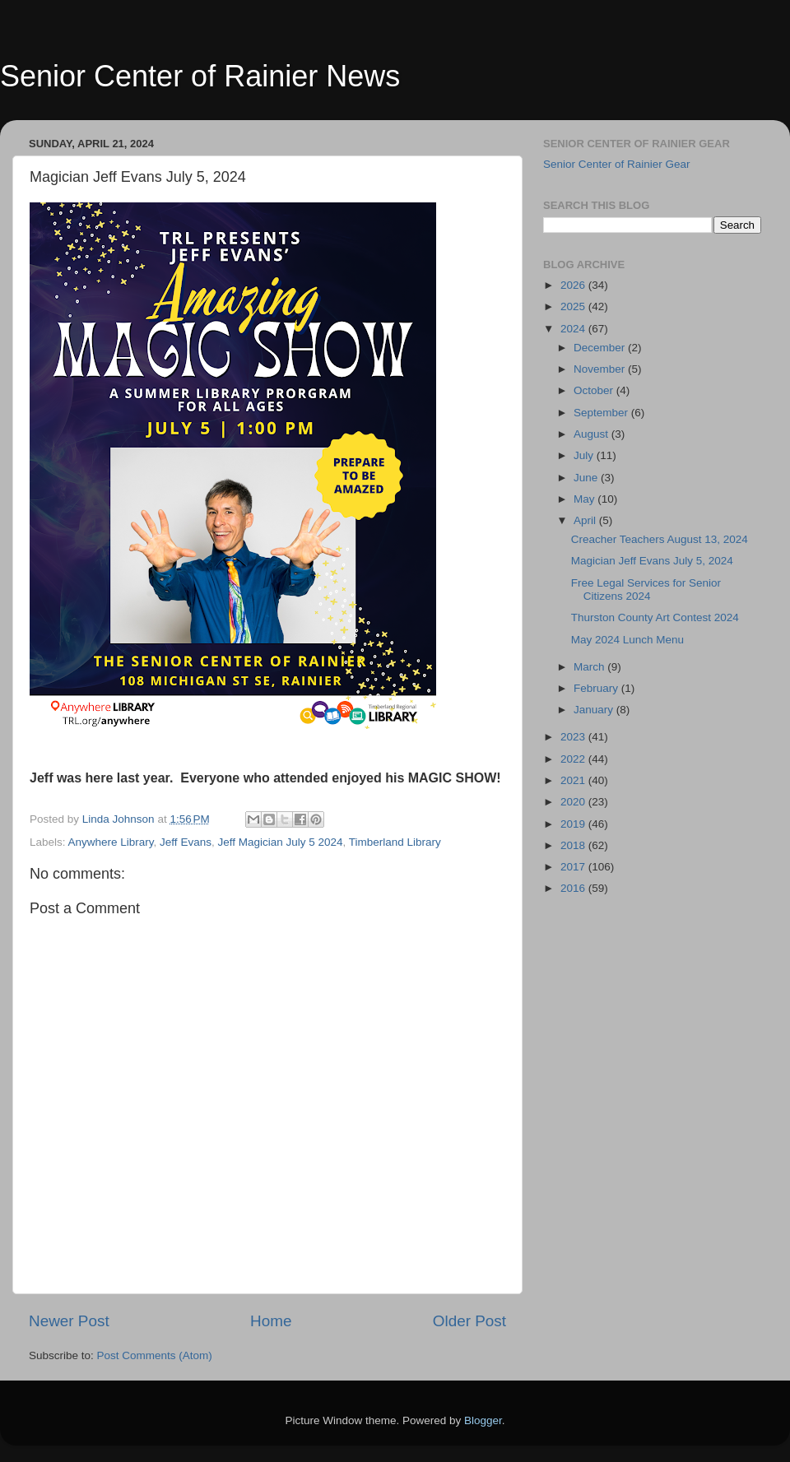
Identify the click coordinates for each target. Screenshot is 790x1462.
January (595, 709)
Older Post (469, 1321)
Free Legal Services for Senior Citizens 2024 (646, 589)
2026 (574, 285)
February (597, 688)
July (585, 455)
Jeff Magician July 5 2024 (279, 842)
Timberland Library (395, 842)
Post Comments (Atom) (154, 1355)
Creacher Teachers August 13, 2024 (659, 539)
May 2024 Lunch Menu (627, 640)
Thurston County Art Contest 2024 (655, 617)
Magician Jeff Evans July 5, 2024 (652, 561)
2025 (574, 306)
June (587, 477)
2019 (574, 824)
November (601, 369)
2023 (574, 737)
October (595, 390)
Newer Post (69, 1321)
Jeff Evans (185, 842)
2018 (574, 845)
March (590, 667)
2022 (574, 759)
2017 (574, 867)
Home (270, 1321)
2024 (574, 329)
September (602, 412)
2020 (574, 802)
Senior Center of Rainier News (200, 76)
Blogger (483, 1420)
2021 (574, 780)
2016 (574, 888)
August (592, 434)
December (601, 347)
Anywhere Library (111, 842)
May (585, 499)
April (586, 520)
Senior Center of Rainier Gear (616, 164)
